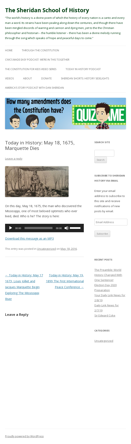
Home (8, 50)
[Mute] (66, 228)
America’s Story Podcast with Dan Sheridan (34, 88)
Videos (9, 78)
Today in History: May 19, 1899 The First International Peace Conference (65, 281)
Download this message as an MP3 (29, 238)
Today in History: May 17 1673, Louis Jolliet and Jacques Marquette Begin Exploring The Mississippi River (24, 287)
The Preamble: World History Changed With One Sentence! (108, 275)
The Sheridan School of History (47, 10)
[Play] (10, 228)
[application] (44, 228)
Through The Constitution (40, 50)
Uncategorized (46, 249)
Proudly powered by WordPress (24, 436)
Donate (46, 78)
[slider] (39, 228)
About (27, 78)
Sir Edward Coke (104, 315)
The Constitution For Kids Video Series (30, 69)
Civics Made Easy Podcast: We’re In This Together (37, 59)
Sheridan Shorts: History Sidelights (85, 78)
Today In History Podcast (83, 69)
